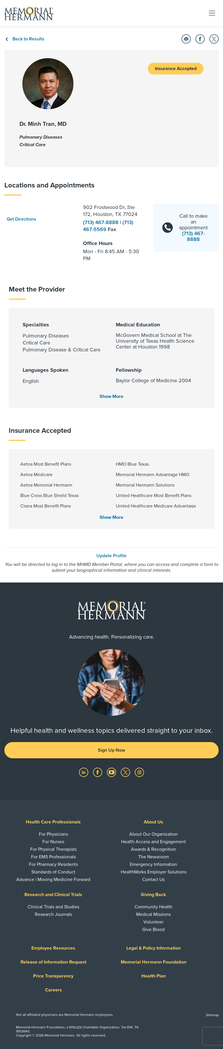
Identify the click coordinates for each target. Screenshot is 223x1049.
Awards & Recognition (153, 849)
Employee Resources (53, 948)
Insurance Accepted (176, 69)
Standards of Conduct (53, 872)
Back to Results (24, 39)
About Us (153, 822)
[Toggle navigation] (212, 12)
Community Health (153, 906)
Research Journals (53, 914)
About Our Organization (153, 834)
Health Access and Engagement (153, 841)
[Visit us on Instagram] (139, 772)
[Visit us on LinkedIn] (84, 772)
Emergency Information (153, 864)
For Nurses (53, 841)
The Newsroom (153, 856)
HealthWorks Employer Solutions (153, 872)
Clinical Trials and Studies (53, 906)
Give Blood (153, 929)
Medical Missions (153, 914)
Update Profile (111, 556)
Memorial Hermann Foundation (153, 962)
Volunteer (153, 922)
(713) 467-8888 (101, 222)
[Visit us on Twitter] (126, 772)
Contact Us (153, 879)
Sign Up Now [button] (111, 750)
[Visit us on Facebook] (98, 772)
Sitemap (212, 1015)
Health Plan (153, 976)
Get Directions (21, 219)
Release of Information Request (53, 962)
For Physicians (53, 834)
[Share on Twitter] (214, 39)
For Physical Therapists (53, 849)
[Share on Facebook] (200, 39)
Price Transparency (53, 976)
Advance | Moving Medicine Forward (53, 879)
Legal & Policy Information (153, 948)
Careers (53, 990)
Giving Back (153, 895)
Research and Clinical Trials (53, 895)
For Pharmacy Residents (53, 864)
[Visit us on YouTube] (112, 772)
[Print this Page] (186, 39)
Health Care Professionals (53, 822)
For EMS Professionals (53, 856)
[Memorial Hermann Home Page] (28, 13)
